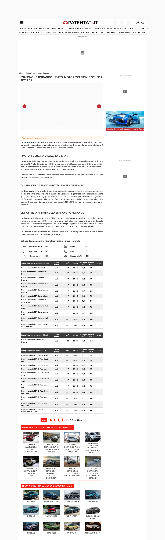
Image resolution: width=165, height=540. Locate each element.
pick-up (141, 32)
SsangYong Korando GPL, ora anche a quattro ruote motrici (93, 442)
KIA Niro (31, 496)
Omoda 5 (31, 528)
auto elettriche (43, 32)
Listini (88, 28)
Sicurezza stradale (74, 28)
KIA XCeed (51, 528)
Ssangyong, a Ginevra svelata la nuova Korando (31, 466)
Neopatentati (116, 28)
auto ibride (57, 32)
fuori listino (98, 32)
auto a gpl (85, 32)
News (53, 28)
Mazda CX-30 (51, 511)
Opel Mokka (93, 496)
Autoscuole (130, 28)
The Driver (143, 28)
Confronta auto (101, 28)
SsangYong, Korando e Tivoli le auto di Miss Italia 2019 (72, 442)
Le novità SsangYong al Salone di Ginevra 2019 (31, 442)
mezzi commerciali (127, 32)
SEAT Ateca (72, 511)
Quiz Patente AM (41, 28)
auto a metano (72, 32)
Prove (60, 28)
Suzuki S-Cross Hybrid (93, 512)
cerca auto (111, 32)
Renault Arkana (93, 528)
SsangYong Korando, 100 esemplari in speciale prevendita (51, 467)
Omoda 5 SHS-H (72, 496)
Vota (44, 420)
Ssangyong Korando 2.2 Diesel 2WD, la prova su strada (72, 466)
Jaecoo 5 (31, 511)
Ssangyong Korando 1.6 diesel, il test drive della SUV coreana (93, 467)
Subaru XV (72, 528)
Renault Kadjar (51, 496)
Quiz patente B (25, 28)
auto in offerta (26, 32)
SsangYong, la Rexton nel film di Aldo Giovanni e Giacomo (51, 442)
